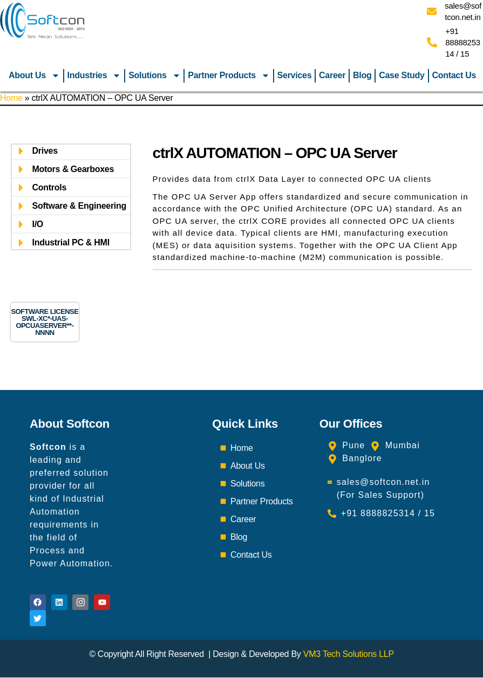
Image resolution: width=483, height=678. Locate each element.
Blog (362, 75)
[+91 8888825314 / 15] (432, 42)
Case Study (401, 75)
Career (332, 75)
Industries (94, 75)
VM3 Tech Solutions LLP (348, 654)
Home (11, 97)
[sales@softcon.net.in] (432, 11)
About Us (34, 75)
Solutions (154, 75)
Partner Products (229, 75)
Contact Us (454, 75)
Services (294, 75)
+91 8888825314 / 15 (462, 42)
